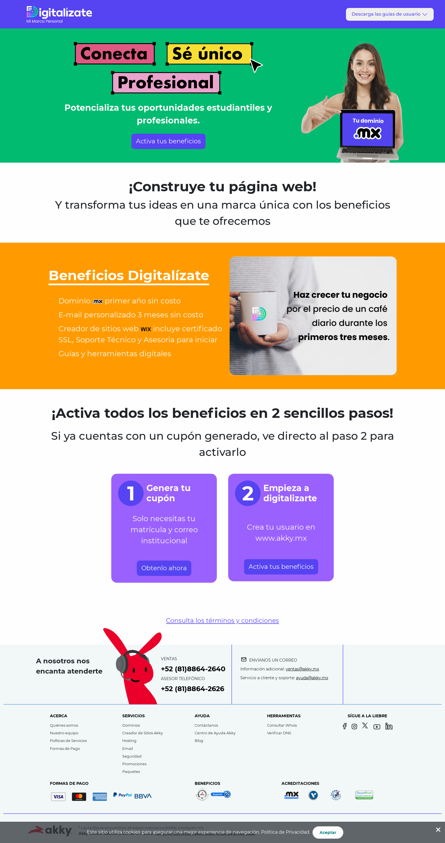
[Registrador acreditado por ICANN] (339, 795)
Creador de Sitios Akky (142, 733)
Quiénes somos (64, 725)
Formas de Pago (65, 748)
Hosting (129, 741)
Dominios (131, 725)
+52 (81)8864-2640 (193, 669)
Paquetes (131, 771)
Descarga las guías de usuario (390, 14)
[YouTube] (377, 727)
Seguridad (132, 756)
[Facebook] (345, 727)
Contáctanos (206, 725)
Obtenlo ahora (164, 568)
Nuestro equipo (64, 733)
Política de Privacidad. (285, 832)
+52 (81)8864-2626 (192, 689)
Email (127, 748)
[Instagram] (355, 727)
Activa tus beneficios (168, 141)
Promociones (134, 764)
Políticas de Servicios (68, 741)
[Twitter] (366, 727)
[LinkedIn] (389, 727)
